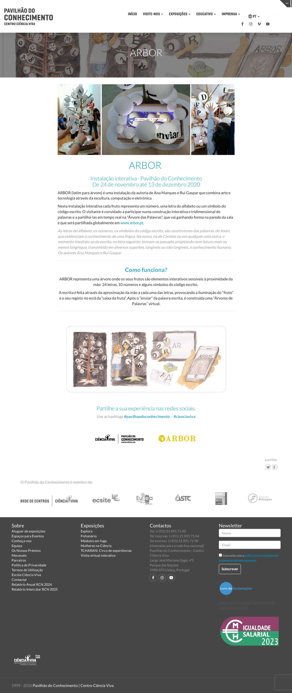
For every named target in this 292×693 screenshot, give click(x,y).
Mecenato (19, 555)
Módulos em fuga (94, 541)
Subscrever (229, 569)
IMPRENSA (231, 13)
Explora (86, 531)
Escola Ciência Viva (26, 575)
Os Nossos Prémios (26, 550)
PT (254, 16)
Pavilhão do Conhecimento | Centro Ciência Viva (73, 685)
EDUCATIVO (206, 13)
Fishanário (89, 536)
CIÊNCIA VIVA (209, 3)
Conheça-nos (22, 541)
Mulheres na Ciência (96, 546)
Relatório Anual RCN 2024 (32, 584)
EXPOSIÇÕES (179, 13)
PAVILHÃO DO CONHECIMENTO (145, 4)
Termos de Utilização (27, 570)
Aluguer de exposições (28, 531)
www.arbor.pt (131, 222)
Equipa (17, 546)
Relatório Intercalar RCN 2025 (35, 589)
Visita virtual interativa (98, 555)
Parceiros (19, 560)
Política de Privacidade (29, 565)
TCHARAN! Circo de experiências (106, 550)
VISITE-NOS (153, 13)
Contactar (19, 580)
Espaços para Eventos (28, 536)
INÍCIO (132, 13)
